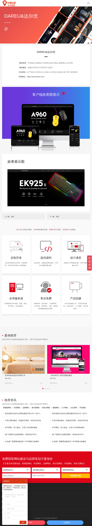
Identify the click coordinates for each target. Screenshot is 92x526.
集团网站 (56, 408)
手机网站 (82, 408)
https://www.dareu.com (35, 77)
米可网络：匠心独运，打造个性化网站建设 (21, 427)
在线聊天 (66, 522)
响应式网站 (46, 408)
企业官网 (73, 408)
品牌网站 (26, 408)
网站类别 (5, 485)
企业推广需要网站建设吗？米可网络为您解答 (22, 441)
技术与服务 (6, 502)
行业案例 (5, 491)
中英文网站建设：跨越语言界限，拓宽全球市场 (23, 420)
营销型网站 (7, 408)
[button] (15, 470)
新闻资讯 (5, 507)
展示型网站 (36, 408)
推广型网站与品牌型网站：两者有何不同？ (21, 434)
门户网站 (65, 408)
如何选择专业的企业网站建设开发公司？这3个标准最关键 (24, 413)
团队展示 (5, 496)
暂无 (12, 216)
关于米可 (5, 512)
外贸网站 (17, 408)
